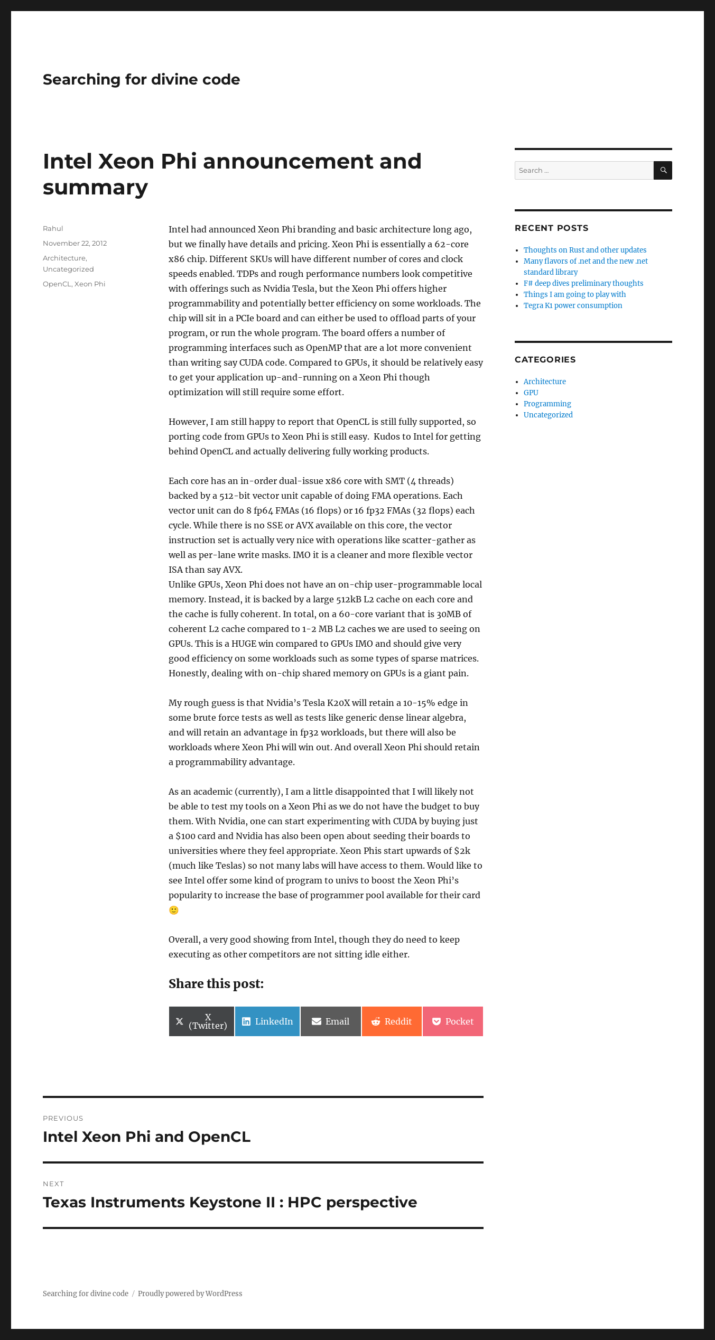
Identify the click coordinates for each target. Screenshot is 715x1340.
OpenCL (57, 284)
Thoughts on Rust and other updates (585, 250)
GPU (531, 392)
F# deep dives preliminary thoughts (584, 283)
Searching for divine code (141, 79)
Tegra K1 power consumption (573, 305)
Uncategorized (68, 269)
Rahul (53, 228)
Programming (547, 403)
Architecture (64, 258)
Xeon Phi (90, 284)
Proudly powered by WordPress (190, 1293)
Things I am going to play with (575, 294)
